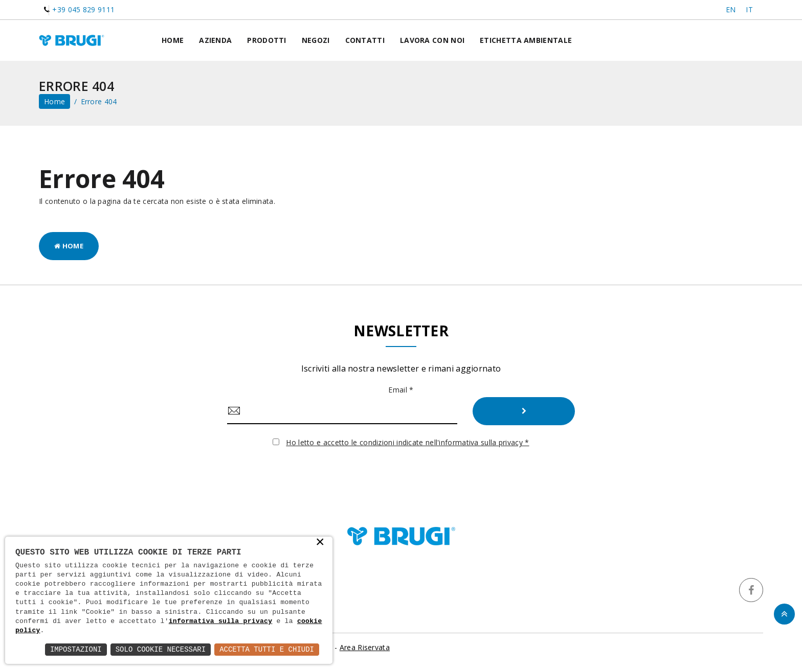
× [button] (320, 543)
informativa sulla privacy (221, 621)
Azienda (215, 40)
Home (173, 40)
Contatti (365, 40)
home (54, 101)
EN (731, 9)
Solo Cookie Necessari (161, 649)
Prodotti (266, 40)
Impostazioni (76, 649)
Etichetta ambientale (526, 40)
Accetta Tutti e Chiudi (266, 649)
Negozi (316, 40)
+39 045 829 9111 (83, 9)
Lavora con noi (432, 40)
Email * (400, 390)
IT (749, 9)
